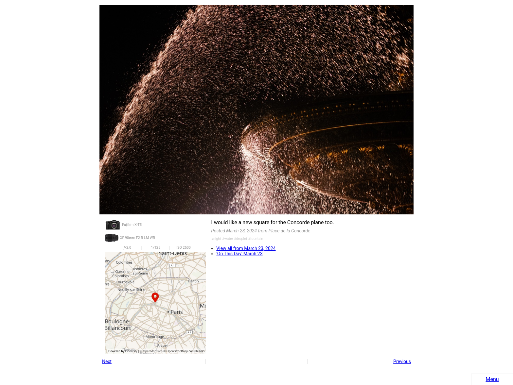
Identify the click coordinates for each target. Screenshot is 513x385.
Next (107, 361)
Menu (492, 379)
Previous (402, 361)
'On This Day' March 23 (239, 253)
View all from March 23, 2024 (245, 248)
